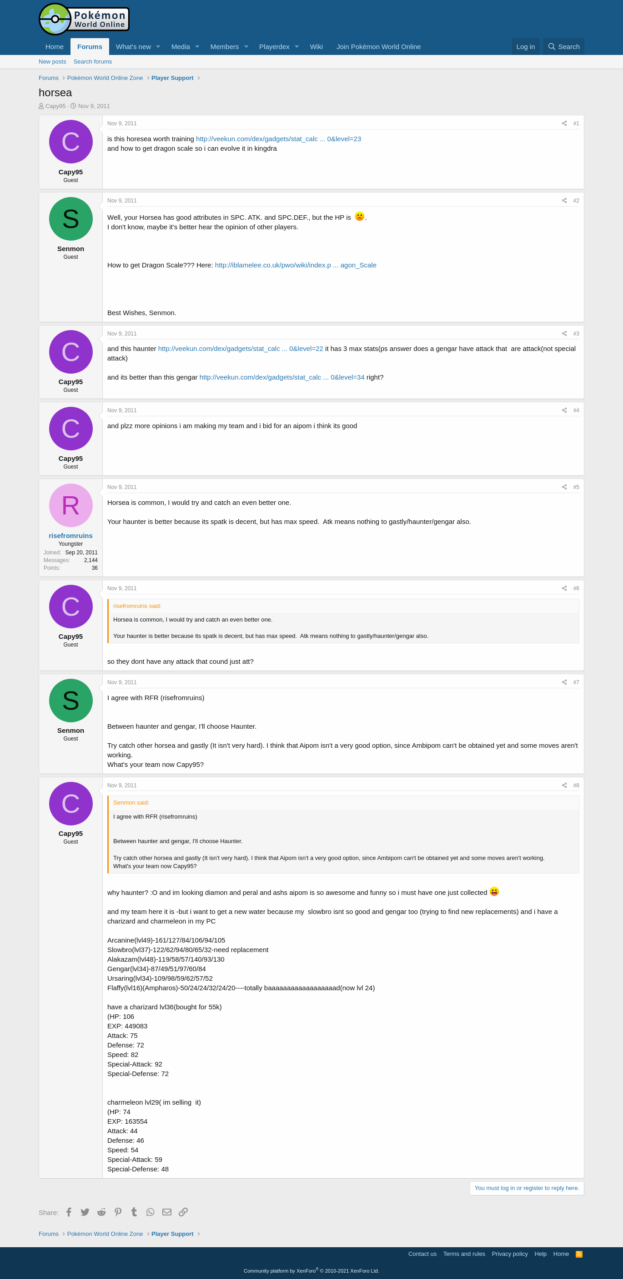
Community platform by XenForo (311, 1271)
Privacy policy (510, 1253)
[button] (158, 46)
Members (225, 46)
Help (541, 1253)
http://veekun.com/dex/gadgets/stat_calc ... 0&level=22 (240, 348)
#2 (576, 201)
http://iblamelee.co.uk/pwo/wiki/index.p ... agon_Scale (296, 265)
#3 (576, 334)
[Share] (564, 124)
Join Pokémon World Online (379, 46)
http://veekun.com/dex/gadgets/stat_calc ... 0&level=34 (282, 377)
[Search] (563, 46)
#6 (576, 588)
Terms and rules (464, 1253)
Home (54, 46)
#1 (576, 123)
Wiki (316, 46)
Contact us (422, 1253)
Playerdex (274, 46)
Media (180, 46)
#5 (576, 487)
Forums (89, 46)
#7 (576, 682)
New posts (52, 61)
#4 (576, 410)
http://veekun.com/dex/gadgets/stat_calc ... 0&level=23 (278, 139)
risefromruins (71, 535)
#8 (576, 785)
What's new (133, 46)
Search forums (93, 61)
